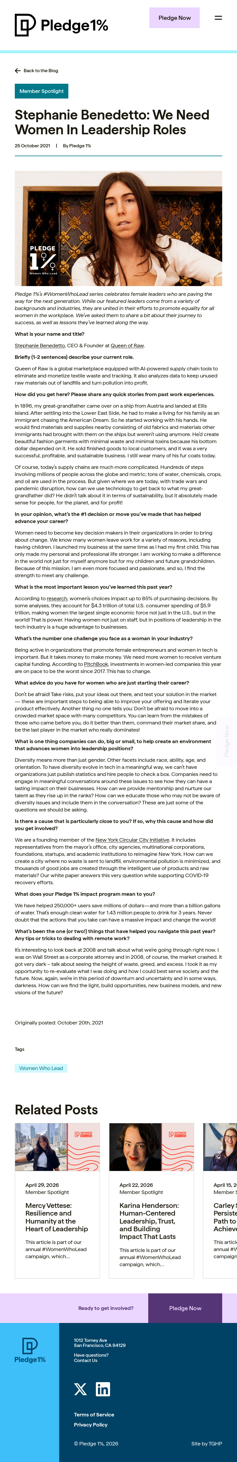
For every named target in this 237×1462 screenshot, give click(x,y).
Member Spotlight (42, 91)
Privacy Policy (90, 1424)
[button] (118, 228)
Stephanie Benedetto (40, 345)
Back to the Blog (41, 70)
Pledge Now (175, 17)
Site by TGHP (206, 1443)
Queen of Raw (127, 345)
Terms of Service (94, 1414)
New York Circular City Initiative (132, 840)
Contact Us (85, 1360)
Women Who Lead (41, 1068)
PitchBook (96, 664)
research (57, 598)
